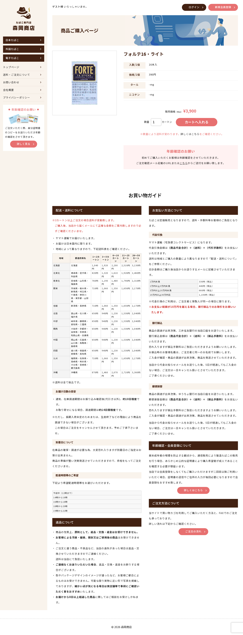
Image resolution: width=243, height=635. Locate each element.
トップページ (11, 67)
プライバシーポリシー (16, 97)
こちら (184, 163)
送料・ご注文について (16, 74)
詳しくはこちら (190, 134)
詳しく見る (23, 144)
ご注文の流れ (193, 531)
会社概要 (8, 90)
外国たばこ (12, 49)
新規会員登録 (223, 7)
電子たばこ (12, 58)
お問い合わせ (11, 82)
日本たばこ (12, 40)
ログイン (194, 7)
